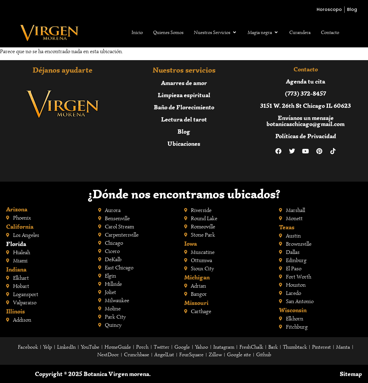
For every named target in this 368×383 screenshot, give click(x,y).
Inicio (137, 32)
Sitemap (351, 374)
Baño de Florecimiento (184, 107)
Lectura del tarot (184, 119)
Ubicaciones (183, 143)
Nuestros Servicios (215, 32)
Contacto (330, 32)
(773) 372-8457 (305, 93)
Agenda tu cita (305, 81)
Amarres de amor (184, 83)
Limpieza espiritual (184, 95)
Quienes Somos (168, 32)
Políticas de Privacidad (305, 136)
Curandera (300, 32)
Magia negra (263, 32)
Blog (183, 131)
